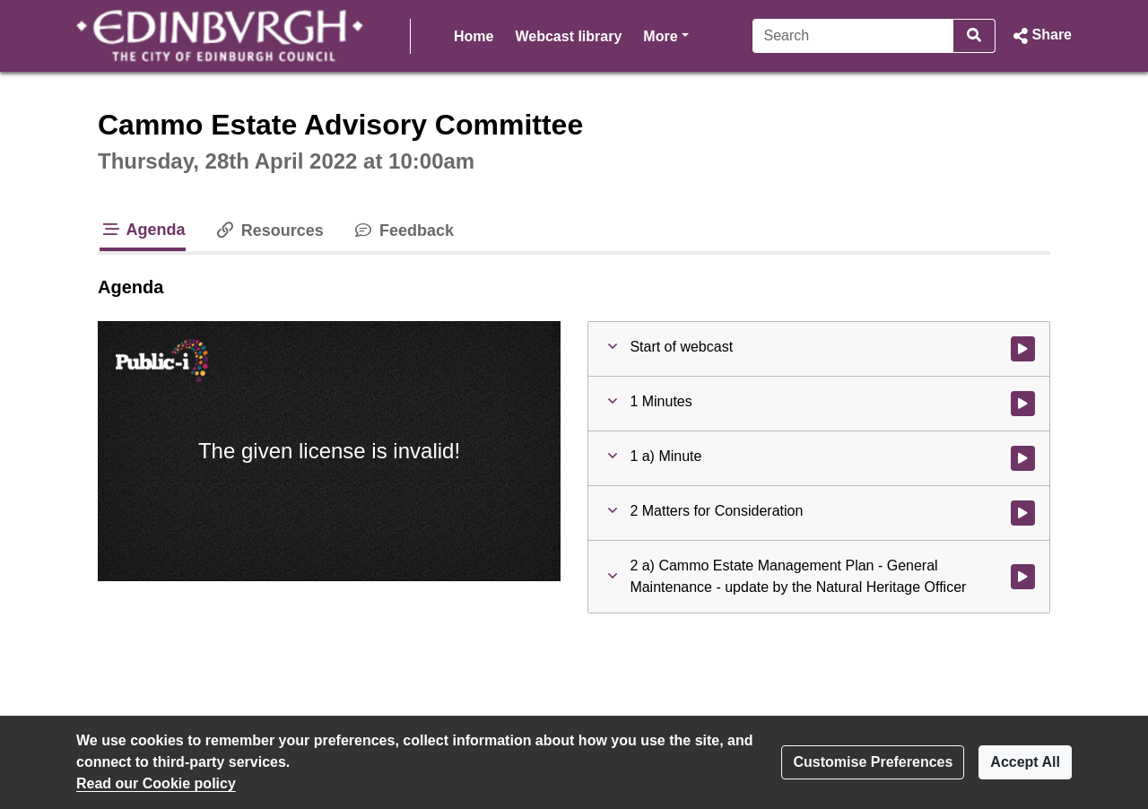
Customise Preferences (872, 762)
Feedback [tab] (403, 230)
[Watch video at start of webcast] (1023, 348)
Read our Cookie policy (156, 783)
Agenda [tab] (143, 230)
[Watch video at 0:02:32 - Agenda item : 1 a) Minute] (1023, 458)
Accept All (1025, 762)
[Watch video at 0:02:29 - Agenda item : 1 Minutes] (1023, 403)
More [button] (665, 34)
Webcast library (568, 36)
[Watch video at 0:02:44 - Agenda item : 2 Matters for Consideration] (1023, 513)
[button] (1041, 36)
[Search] (853, 36)
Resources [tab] (269, 230)
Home (473, 36)
